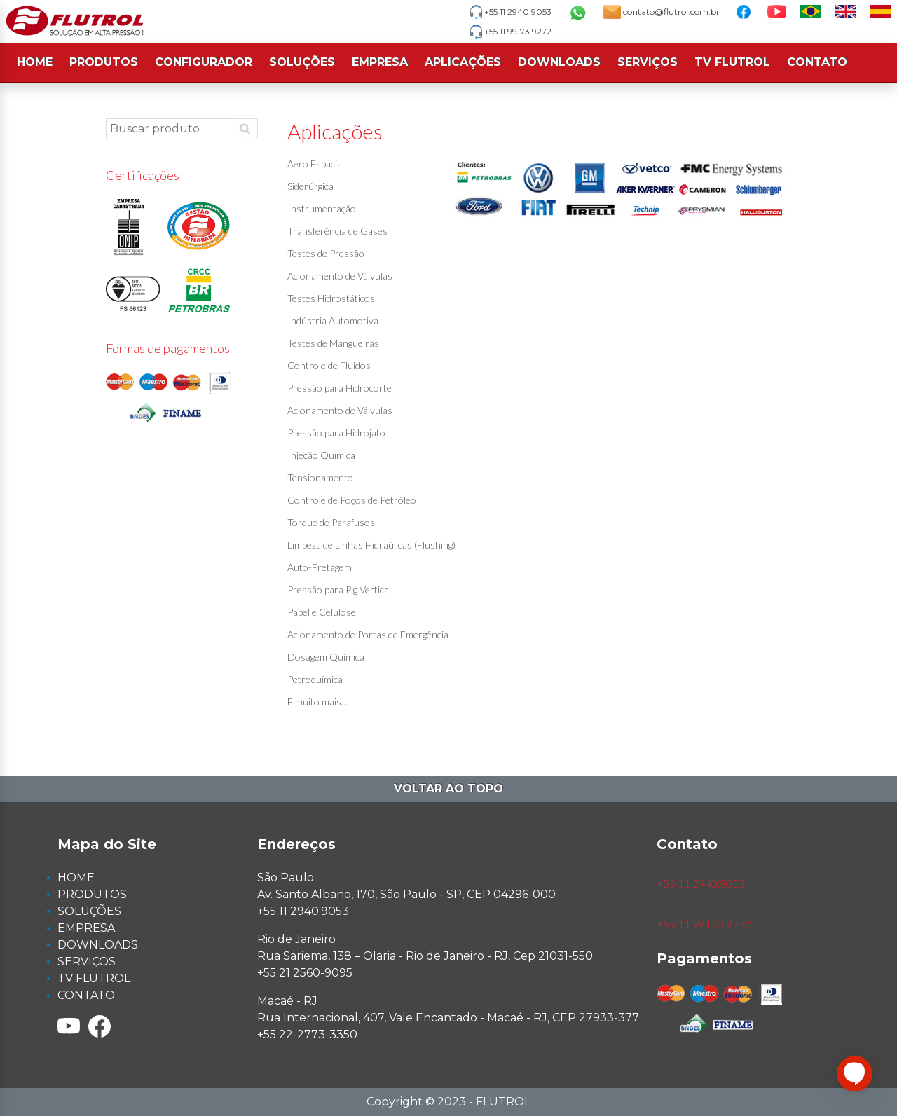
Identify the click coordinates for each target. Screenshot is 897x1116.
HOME (35, 62)
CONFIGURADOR (203, 62)
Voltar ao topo (448, 788)
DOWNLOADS (559, 62)
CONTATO (817, 62)
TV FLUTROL (732, 62)
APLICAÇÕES (463, 62)
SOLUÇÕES (302, 62)
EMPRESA (380, 62)
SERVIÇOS (647, 62)
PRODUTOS (103, 62)
